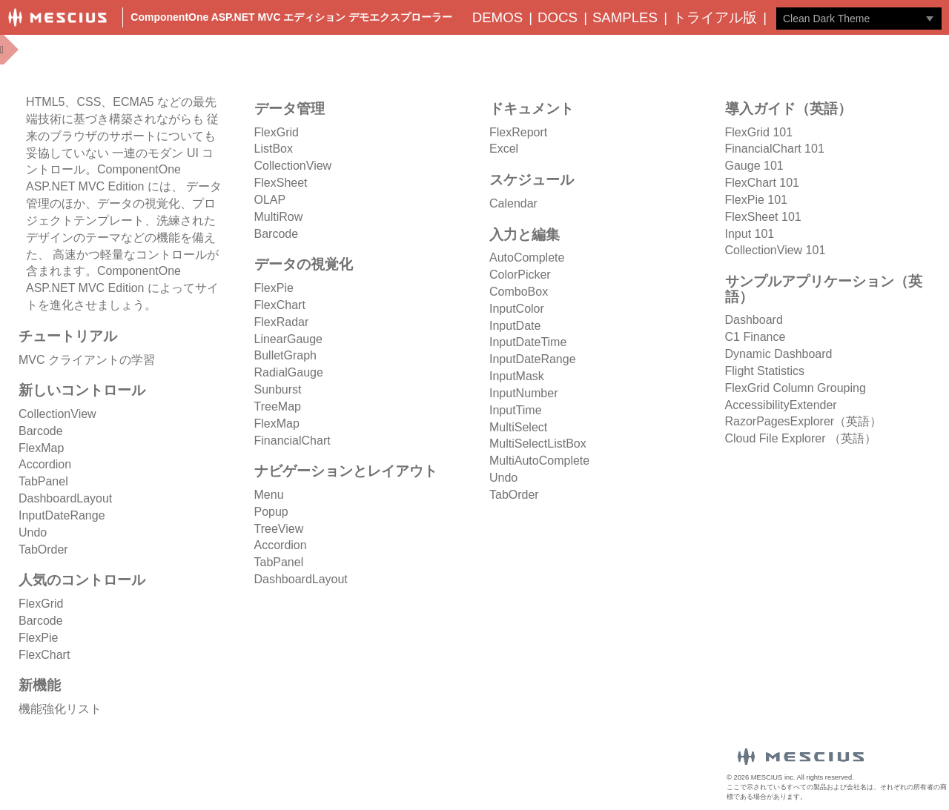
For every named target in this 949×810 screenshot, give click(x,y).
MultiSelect (518, 427)
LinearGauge (288, 339)
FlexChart (44, 654)
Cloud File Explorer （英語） (801, 438)
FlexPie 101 (756, 199)
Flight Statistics (765, 371)
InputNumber (523, 393)
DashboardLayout (65, 498)
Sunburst (278, 389)
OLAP (270, 199)
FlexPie (38, 637)
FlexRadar (281, 322)
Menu (269, 494)
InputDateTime (527, 342)
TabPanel (43, 481)
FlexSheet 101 (763, 216)
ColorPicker (520, 274)
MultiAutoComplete (539, 460)
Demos (497, 17)
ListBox (273, 148)
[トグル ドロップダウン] (930, 18)
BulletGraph (285, 355)
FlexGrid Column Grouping (795, 388)
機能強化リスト (60, 709)
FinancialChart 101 (774, 148)
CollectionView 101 (775, 250)
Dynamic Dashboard (779, 354)
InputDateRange (62, 515)
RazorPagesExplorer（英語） (803, 421)
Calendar (513, 203)
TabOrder (43, 549)
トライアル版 (714, 17)
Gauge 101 (754, 165)
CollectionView (57, 414)
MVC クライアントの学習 (87, 359)
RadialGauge (288, 372)
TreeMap (277, 406)
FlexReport (518, 132)
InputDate (514, 325)
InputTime (515, 410)
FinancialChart (292, 440)
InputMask (516, 376)
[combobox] (848, 18)
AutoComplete (526, 257)
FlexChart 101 (762, 182)
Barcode (41, 431)
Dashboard (754, 319)
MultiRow (278, 216)
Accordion (45, 464)
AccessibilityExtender (781, 405)
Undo (33, 532)
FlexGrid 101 (759, 132)
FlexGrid (41, 603)
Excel (503, 148)
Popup (271, 511)
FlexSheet (281, 182)
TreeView (279, 528)
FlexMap (41, 448)
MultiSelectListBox (537, 443)
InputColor (516, 308)
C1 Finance (755, 337)
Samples (625, 17)
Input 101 (750, 234)
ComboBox (518, 291)
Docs (558, 17)
